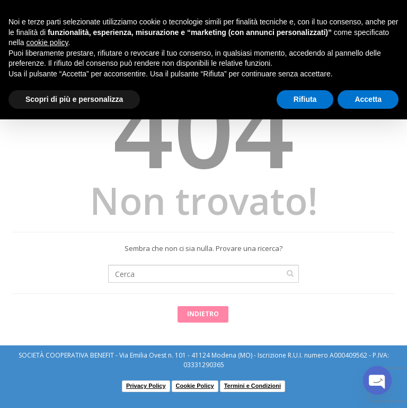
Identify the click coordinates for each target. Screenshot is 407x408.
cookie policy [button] (47, 42)
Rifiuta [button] (305, 99)
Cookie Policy (195, 386)
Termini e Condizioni (252, 386)
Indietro (203, 313)
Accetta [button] (368, 99)
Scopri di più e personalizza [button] (74, 99)
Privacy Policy (146, 386)
